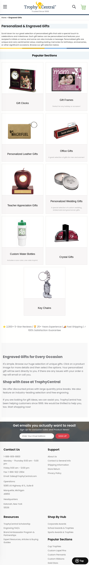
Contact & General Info (59, 460)
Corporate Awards (57, 523)
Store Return (54, 469)
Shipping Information (58, 464)
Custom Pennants (57, 554)
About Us (52, 456)
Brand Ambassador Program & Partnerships (19, 534)
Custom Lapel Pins (57, 550)
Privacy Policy (54, 473)
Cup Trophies (54, 546)
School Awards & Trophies (61, 528)
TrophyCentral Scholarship (17, 523)
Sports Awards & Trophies (60, 532)
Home (3, 17)
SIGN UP (62, 436)
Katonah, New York (13, 504)
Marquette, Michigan (14, 490)
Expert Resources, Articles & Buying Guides (21, 541)
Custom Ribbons (56, 558)
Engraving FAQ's (12, 528)
